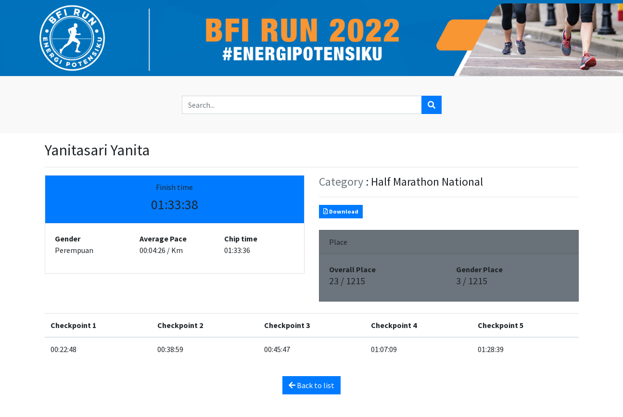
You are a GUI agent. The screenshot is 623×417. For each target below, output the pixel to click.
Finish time (174, 187)
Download (340, 211)
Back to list (311, 385)
